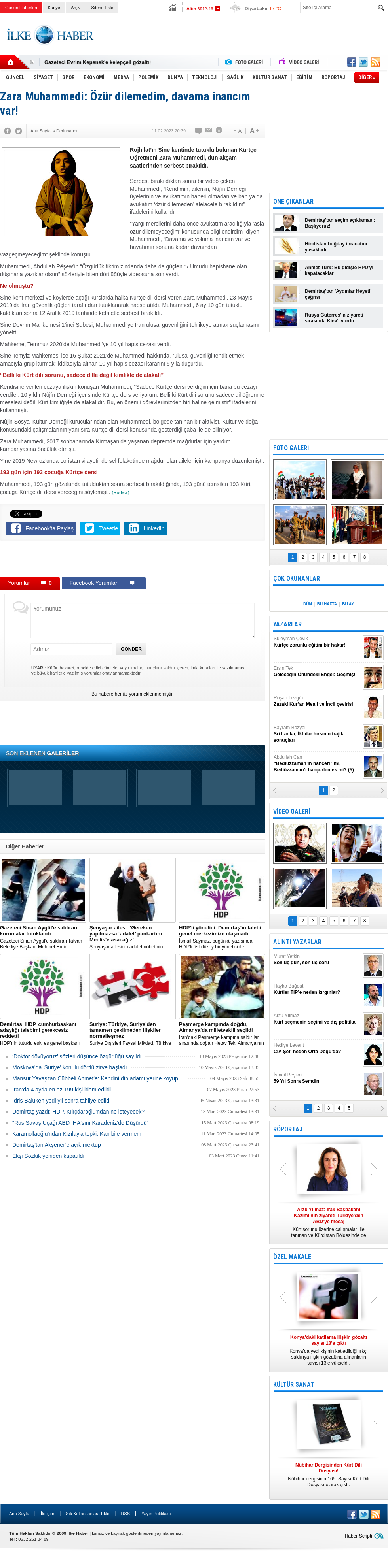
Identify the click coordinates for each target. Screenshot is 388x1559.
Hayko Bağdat (317, 989)
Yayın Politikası (156, 1513)
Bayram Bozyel (317, 734)
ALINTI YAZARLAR (297, 942)
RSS (125, 1513)
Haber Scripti (358, 1536)
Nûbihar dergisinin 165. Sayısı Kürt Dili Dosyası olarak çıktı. (328, 1474)
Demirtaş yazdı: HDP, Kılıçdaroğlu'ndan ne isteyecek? (78, 1111)
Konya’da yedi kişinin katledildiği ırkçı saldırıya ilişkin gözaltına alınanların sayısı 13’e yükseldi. (328, 1350)
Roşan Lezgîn (317, 701)
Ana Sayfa (19, 1513)
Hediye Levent (317, 1048)
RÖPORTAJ (287, 1129)
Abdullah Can (317, 763)
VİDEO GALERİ (291, 811)
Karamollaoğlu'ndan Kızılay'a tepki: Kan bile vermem (76, 1134)
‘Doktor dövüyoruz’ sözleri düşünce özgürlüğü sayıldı (76, 1056)
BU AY (348, 604)
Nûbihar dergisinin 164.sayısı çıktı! (86, 62)
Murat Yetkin (317, 960)
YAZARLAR (287, 624)
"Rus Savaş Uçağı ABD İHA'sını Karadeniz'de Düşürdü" (80, 1123)
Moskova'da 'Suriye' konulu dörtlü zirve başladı (69, 1067)
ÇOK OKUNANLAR (296, 578)
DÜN (307, 604)
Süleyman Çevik (317, 642)
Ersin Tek (317, 671)
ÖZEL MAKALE (292, 1257)
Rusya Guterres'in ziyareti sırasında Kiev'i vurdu (334, 318)
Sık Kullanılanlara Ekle (87, 1513)
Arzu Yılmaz (317, 1019)
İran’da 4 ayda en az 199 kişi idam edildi (61, 1089)
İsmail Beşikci (317, 1078)
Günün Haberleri (21, 7)
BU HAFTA (327, 604)
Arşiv (75, 7)
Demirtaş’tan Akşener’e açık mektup (56, 1145)
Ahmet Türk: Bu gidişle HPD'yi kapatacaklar (339, 270)
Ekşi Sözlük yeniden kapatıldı (48, 1156)
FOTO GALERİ (291, 448)
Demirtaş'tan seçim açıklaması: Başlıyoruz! (340, 223)
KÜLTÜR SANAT (293, 1384)
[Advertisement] (132, 560)
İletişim (47, 1513)
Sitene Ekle (102, 7)
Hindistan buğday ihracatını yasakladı (336, 247)
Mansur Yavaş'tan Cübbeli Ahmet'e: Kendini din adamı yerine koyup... (97, 1078)
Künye (54, 7)
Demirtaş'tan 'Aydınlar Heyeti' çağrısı (338, 294)
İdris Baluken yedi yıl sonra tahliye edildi (61, 1100)
